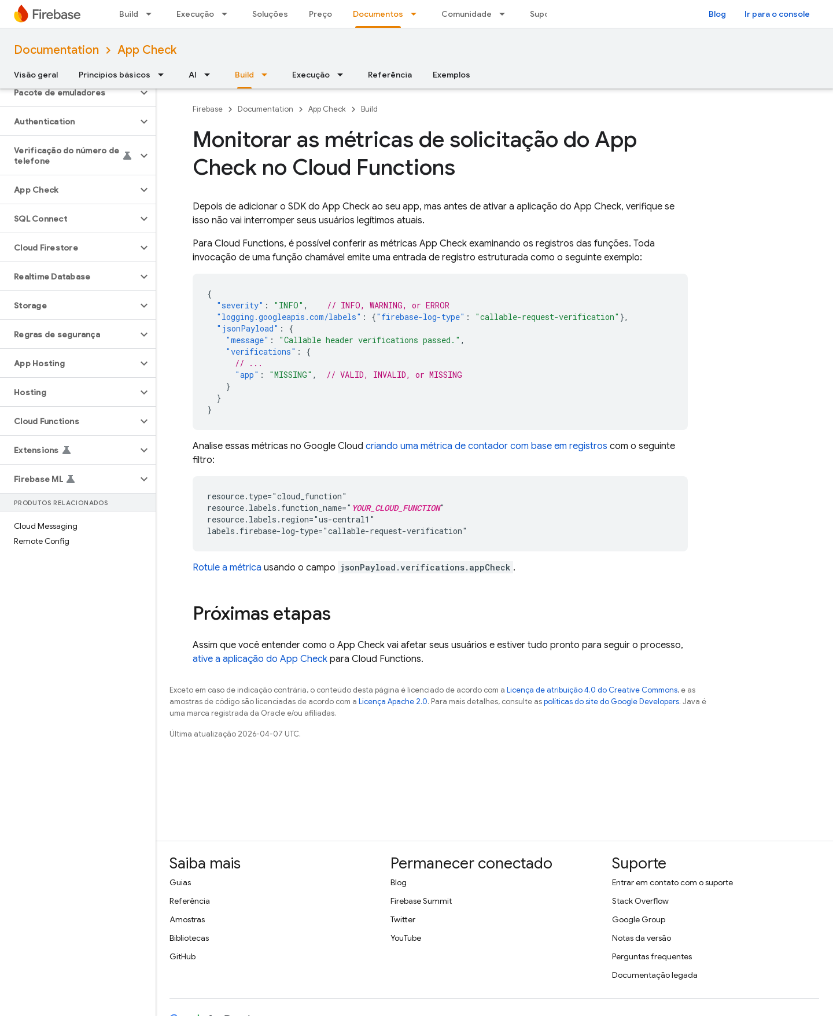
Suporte (546, 14)
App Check (146, 50)
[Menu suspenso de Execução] (228, 14)
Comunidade (466, 14)
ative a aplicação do (260, 659)
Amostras (187, 919)
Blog (717, 14)
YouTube (405, 938)
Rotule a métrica (227, 567)
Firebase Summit (421, 901)
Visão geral (36, 74)
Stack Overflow (640, 901)
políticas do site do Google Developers (611, 701)
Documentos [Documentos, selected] (378, 14)
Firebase (208, 109)
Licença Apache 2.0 (393, 701)
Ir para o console (777, 14)
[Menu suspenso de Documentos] (417, 14)
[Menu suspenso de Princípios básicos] (164, 75)
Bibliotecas (189, 938)
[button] (68, 92)
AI (193, 74)
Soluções (270, 14)
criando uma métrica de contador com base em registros (486, 446)
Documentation (56, 50)
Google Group (638, 919)
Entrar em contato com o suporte (672, 882)
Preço (320, 14)
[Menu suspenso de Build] (152, 14)
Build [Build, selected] (244, 74)
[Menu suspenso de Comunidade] (505, 14)
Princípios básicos (114, 74)
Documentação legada (655, 975)
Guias (180, 882)
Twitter (402, 919)
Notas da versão (641, 938)
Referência (390, 74)
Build (128, 14)
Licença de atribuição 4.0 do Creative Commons (592, 690)
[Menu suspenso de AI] (210, 75)
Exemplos (451, 74)
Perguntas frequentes (652, 956)
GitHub (182, 956)
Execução (195, 14)
